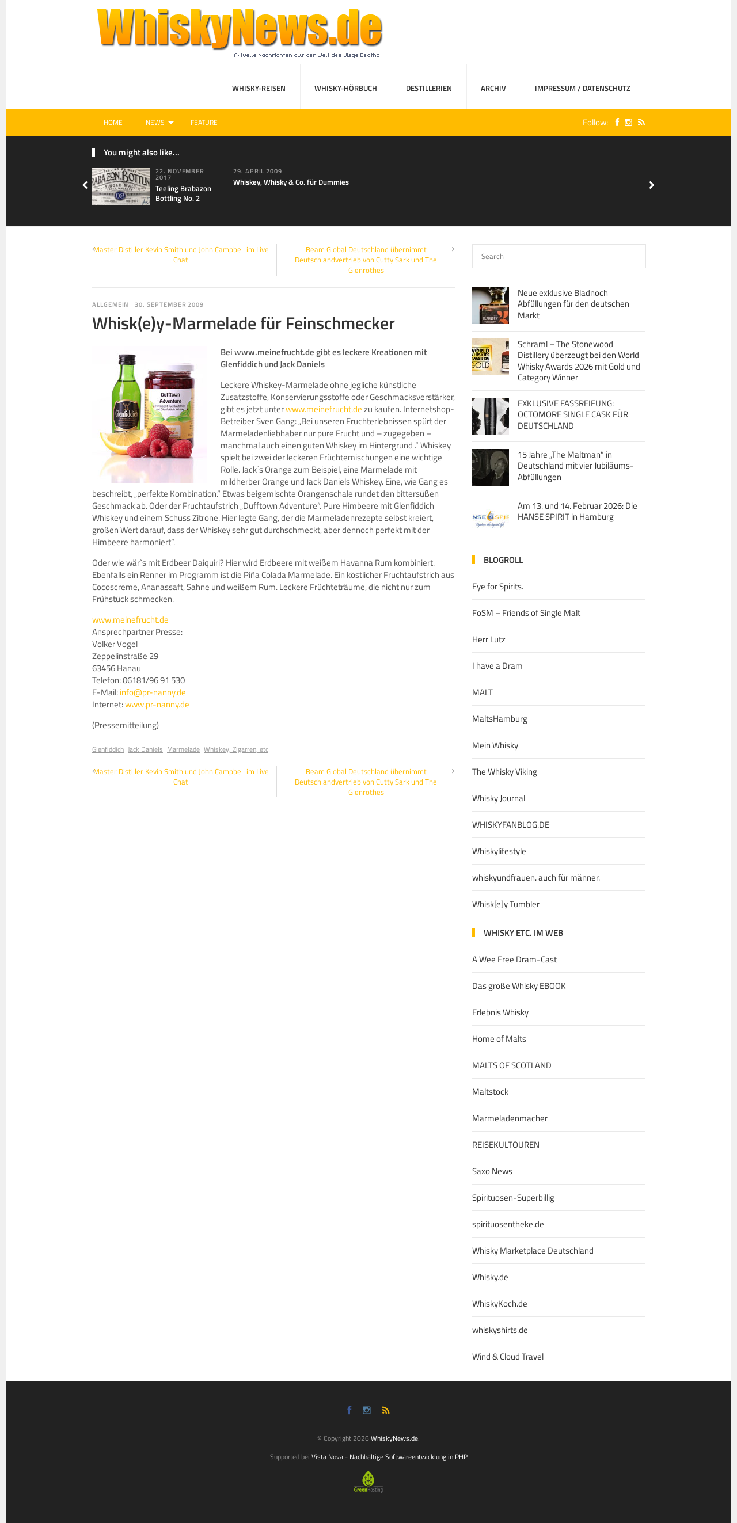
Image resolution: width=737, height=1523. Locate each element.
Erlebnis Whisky (500, 1012)
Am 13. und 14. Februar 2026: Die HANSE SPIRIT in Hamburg (577, 511)
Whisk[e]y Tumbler (506, 904)
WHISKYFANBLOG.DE (510, 824)
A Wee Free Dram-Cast (514, 959)
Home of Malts (499, 1038)
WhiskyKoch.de (499, 1303)
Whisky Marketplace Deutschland (533, 1250)
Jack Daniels (145, 749)
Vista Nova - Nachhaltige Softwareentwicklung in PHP (389, 1456)
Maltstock (490, 1091)
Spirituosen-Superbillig (513, 1197)
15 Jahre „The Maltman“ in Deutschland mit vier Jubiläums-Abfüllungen (576, 465)
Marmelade (183, 749)
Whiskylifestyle (499, 851)
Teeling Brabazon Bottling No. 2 (183, 193)
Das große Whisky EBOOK (519, 985)
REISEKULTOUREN (506, 1144)
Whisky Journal (498, 798)
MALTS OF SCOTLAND (512, 1065)
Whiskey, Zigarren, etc (236, 749)
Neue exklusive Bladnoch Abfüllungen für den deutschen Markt (573, 304)
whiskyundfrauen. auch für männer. (536, 877)
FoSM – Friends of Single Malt (526, 612)
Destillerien (429, 88)
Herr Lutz (489, 639)
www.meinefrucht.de (324, 409)
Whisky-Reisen (259, 88)
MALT (482, 692)
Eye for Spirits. (497, 586)
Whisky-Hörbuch (345, 88)
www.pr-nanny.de (157, 704)
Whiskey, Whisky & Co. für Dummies (291, 182)
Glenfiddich (108, 749)
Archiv (493, 88)
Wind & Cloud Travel (508, 1356)
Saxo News (492, 1171)
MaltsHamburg (499, 718)
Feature (204, 122)
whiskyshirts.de (500, 1330)
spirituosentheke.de (508, 1224)
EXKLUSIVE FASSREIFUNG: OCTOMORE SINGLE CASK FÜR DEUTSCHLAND (573, 414)
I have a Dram (497, 665)
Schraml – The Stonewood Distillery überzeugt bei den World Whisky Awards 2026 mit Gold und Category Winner (579, 360)
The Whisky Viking (504, 771)
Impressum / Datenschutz (582, 88)
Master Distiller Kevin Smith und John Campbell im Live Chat (181, 254)
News (155, 122)
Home (113, 122)
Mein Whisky (495, 745)
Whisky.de (490, 1277)
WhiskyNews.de (394, 1438)
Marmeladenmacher (510, 1118)
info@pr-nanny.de (153, 692)
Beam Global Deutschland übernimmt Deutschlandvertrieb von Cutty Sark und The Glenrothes (366, 259)
